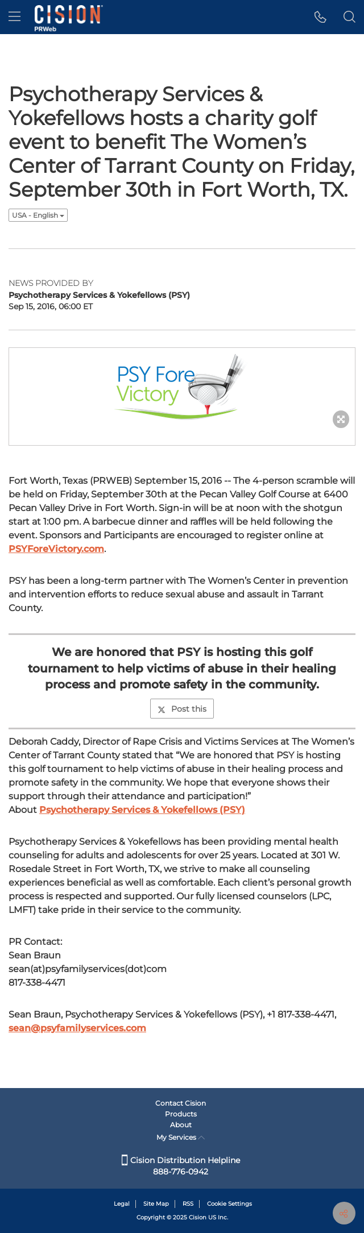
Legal (122, 1203)
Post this (182, 709)
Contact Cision (180, 1103)
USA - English (38, 215)
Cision (197, 1217)
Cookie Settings (229, 1203)
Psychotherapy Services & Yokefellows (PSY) (142, 809)
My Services (180, 1137)
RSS (188, 1203)
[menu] (14, 17)
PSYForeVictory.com (56, 548)
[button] (320, 17)
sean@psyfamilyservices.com (77, 1028)
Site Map (156, 1203)
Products (181, 1114)
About (181, 1124)
